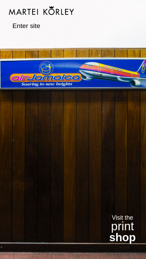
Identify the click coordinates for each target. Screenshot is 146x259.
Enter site (26, 25)
